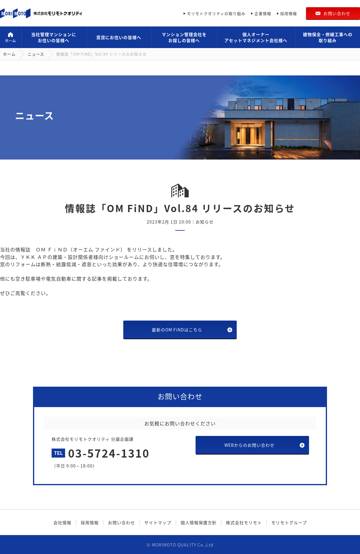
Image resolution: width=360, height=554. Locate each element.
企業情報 (262, 13)
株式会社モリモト (244, 522)
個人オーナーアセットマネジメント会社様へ (255, 37)
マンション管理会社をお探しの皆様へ (184, 37)
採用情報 (288, 13)
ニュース (36, 54)
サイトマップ (157, 522)
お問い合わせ (336, 13)
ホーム (10, 37)
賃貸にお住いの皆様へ (118, 37)
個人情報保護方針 (199, 522)
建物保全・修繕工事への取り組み (327, 37)
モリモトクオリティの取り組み (216, 13)
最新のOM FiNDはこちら (177, 330)
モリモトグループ (289, 522)
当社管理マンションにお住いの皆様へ (53, 37)
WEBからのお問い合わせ (249, 445)
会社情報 (62, 522)
